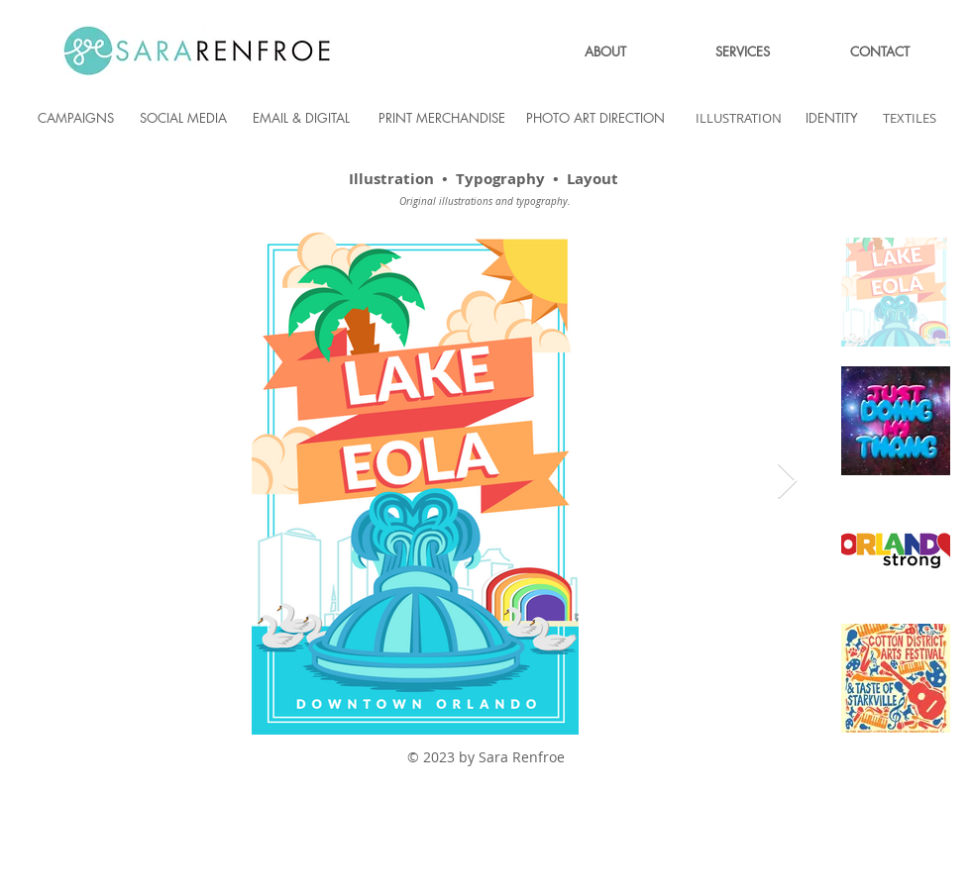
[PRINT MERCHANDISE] (441, 118)
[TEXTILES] (909, 118)
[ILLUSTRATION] (738, 118)
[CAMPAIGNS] (75, 118)
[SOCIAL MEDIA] (183, 118)
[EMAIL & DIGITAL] (301, 118)
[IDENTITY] (831, 118)
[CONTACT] (879, 51)
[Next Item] (787, 481)
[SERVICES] (742, 51)
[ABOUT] (605, 51)
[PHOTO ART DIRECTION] (595, 118)
